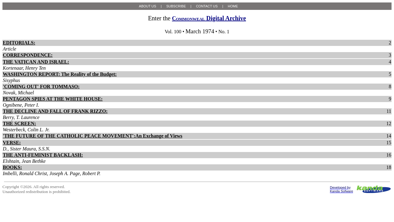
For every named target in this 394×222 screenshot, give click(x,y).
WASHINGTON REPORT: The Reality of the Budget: (60, 74)
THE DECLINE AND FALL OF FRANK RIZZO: (55, 111)
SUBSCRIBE (176, 6)
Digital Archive (209, 18)
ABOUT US (147, 6)
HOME (233, 6)
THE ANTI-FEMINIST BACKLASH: (43, 155)
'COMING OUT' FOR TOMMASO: (41, 86)
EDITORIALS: (19, 42)
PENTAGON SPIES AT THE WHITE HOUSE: (53, 98)
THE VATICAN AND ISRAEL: (36, 61)
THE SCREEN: (19, 123)
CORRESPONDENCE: (28, 55)
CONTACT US (207, 6)
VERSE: (12, 142)
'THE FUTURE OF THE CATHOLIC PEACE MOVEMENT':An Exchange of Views (92, 135)
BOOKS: (12, 167)
